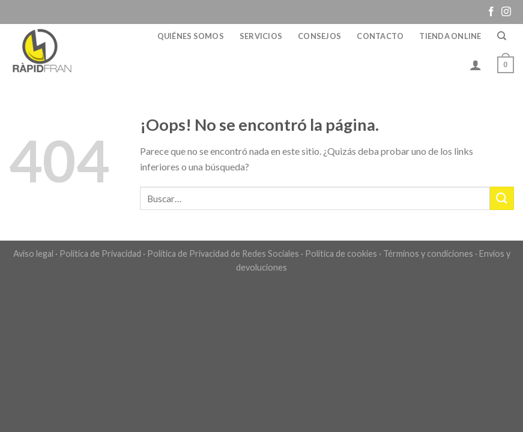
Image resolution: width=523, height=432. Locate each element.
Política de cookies (341, 253)
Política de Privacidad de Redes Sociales (223, 253)
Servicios (261, 36)
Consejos (319, 36)
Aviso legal (33, 253)
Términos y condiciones (428, 253)
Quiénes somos (190, 36)
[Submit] (502, 198)
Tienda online (450, 36)
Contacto (380, 36)
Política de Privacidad (100, 253)
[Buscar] (501, 36)
